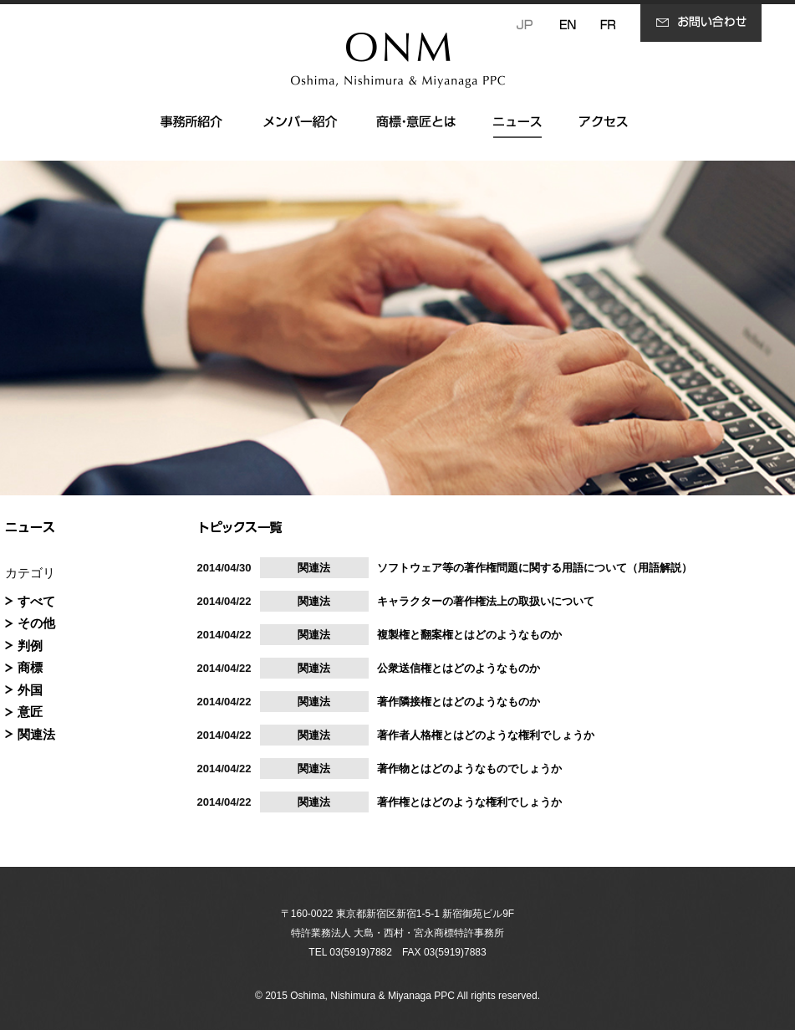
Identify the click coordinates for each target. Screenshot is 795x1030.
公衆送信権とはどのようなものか (458, 668)
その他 (36, 623)
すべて (36, 601)
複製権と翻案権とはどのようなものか (469, 634)
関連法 (36, 734)
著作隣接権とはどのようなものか (458, 701)
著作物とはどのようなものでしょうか (469, 768)
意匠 (30, 712)
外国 (30, 690)
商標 (30, 667)
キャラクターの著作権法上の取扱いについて (485, 601)
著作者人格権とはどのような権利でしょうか (485, 735)
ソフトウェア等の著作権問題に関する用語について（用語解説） (534, 567)
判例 (30, 645)
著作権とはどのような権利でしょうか (469, 802)
